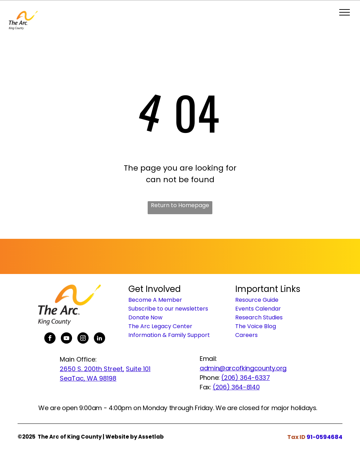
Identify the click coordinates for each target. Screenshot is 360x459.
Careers (246, 335)
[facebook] (50, 338)
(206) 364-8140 (236, 387)
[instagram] (83, 338)
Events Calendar (258, 309)
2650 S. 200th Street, (92, 368)
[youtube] (66, 338)
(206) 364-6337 (245, 377)
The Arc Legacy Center (160, 326)
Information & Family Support (169, 335)
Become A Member (155, 300)
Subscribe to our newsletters (168, 309)
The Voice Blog (255, 326)
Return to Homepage (180, 205)
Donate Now (145, 317)
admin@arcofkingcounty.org (243, 368)
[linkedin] (99, 338)
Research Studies (259, 317)
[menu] (344, 12)
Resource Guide (256, 300)
